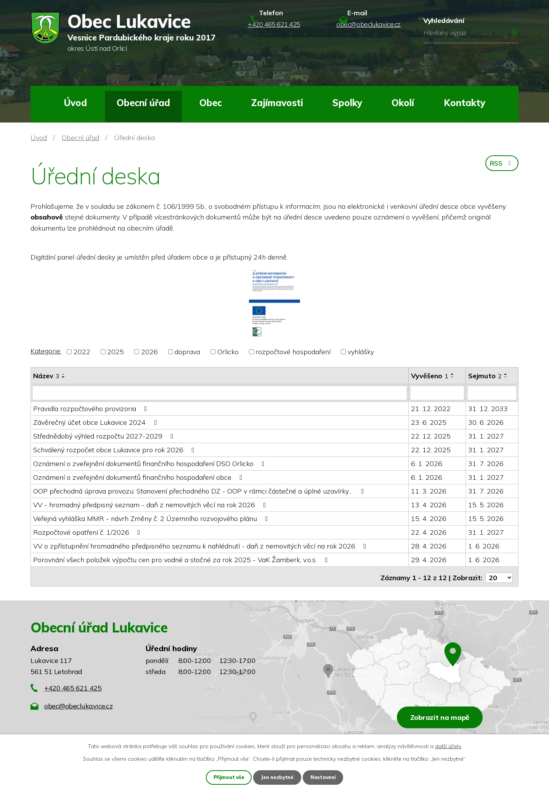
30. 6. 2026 (486, 422)
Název (46, 375)
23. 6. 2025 (428, 422)
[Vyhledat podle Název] (219, 393)
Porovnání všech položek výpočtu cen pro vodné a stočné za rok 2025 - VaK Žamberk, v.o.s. (182, 559)
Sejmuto (485, 375)
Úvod (75, 102)
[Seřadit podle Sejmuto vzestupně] (506, 374)
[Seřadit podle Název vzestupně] (63, 374)
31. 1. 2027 (486, 435)
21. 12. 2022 (431, 408)
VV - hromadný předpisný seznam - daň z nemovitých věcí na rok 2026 (151, 504)
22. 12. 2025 (431, 435)
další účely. (448, 745)
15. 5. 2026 (486, 504)
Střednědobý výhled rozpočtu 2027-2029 (105, 435)
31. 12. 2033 (488, 408)
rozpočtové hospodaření (293, 351)
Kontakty (464, 102)
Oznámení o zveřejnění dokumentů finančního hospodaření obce (139, 477)
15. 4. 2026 (428, 518)
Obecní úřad (143, 102)
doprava (187, 351)
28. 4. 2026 (428, 545)
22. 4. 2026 (428, 531)
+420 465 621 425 (72, 685)
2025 (115, 351)
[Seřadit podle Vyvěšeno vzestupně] (452, 374)
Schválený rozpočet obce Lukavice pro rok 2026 (115, 449)
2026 (149, 351)
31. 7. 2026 (486, 463)
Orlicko (228, 351)
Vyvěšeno (429, 375)
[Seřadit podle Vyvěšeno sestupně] (452, 377)
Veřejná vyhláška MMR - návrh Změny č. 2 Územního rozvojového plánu (152, 518)
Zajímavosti (277, 102)
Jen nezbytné (277, 777)
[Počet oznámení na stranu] (499, 575)
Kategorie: (45, 351)
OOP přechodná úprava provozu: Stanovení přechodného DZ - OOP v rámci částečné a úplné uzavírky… (200, 490)
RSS (501, 165)
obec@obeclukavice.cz (78, 703)
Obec (210, 102)
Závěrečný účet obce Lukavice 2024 (96, 422)
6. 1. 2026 (426, 463)
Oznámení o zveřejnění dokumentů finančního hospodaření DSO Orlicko (150, 463)
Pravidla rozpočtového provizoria (91, 408)
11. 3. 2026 (428, 490)
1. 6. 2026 (483, 545)
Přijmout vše (227, 777)
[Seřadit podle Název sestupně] (63, 377)
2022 (82, 351)
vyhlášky (361, 351)
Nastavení (324, 777)
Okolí (403, 102)
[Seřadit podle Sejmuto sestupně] (506, 377)
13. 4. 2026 (428, 504)
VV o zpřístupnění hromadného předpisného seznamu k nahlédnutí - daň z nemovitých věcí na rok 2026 (201, 545)
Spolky (347, 102)
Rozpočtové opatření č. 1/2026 (88, 531)
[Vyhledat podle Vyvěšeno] (437, 393)
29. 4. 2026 (428, 559)
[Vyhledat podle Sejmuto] (492, 393)
